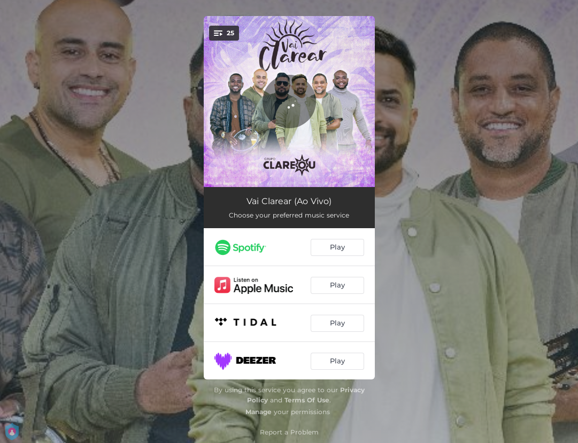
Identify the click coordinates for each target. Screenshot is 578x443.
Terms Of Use (306, 400)
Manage (258, 412)
